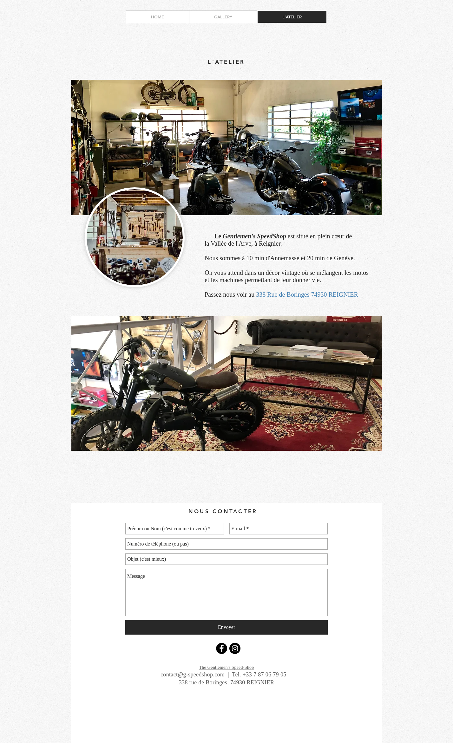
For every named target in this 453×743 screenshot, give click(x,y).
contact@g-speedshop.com (193, 674)
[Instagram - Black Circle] (234, 648)
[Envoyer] (226, 627)
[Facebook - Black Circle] (221, 648)
